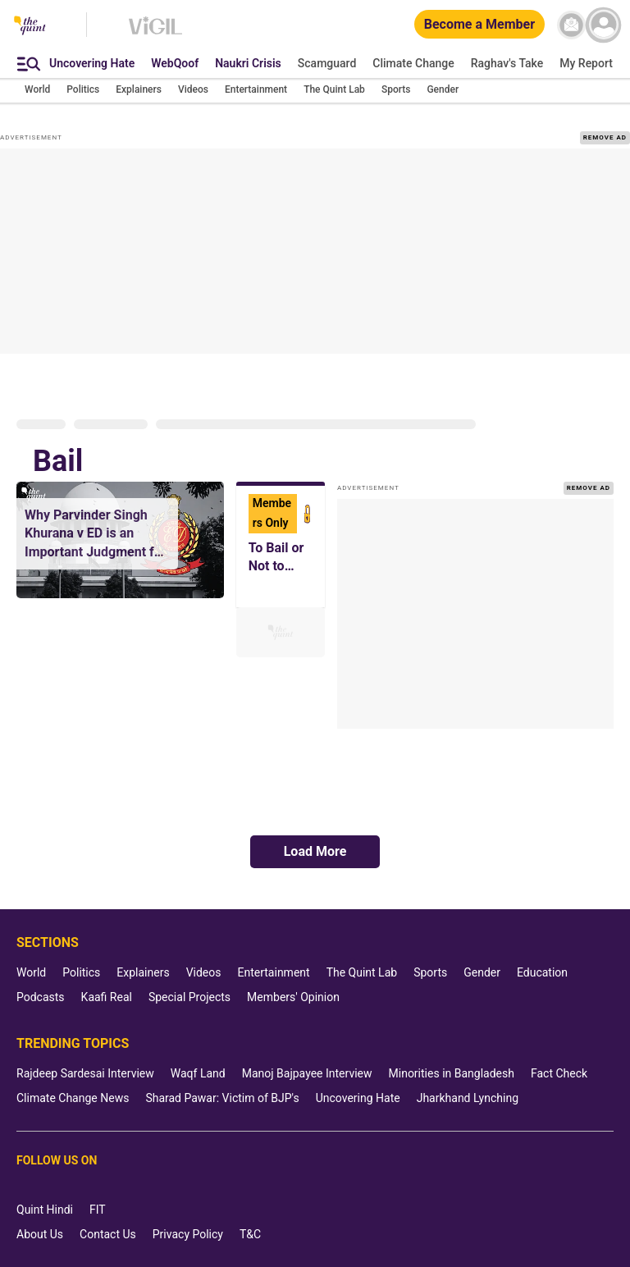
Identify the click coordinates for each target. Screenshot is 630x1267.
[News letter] (571, 25)
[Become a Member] (479, 25)
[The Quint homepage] (30, 27)
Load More (315, 851)
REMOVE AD (605, 137)
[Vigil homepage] (155, 33)
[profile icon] (603, 25)
